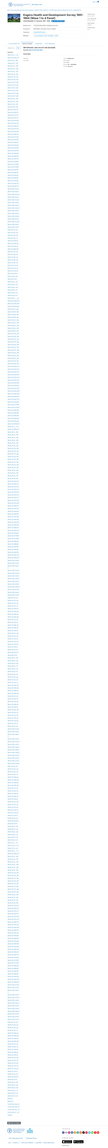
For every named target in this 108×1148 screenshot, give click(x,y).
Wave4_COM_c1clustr (13, 987)
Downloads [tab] (38, 43)
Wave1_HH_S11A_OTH (13, 109)
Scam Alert (38, 1142)
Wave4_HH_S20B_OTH (13, 982)
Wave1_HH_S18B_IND (13, 172)
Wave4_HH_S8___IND (13, 894)
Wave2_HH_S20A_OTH (13, 555)
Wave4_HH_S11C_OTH (13, 911)
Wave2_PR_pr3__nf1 (13, 666)
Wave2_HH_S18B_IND (13, 544)
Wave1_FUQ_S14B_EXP (13, 385)
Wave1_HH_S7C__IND (13, 82)
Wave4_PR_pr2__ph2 (13, 1087)
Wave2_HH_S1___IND (13, 432)
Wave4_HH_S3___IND (13, 861)
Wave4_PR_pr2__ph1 (13, 1085)
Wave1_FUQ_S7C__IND (13, 339)
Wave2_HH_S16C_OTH (13, 530)
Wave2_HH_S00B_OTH (13, 429)
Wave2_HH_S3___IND (13, 437)
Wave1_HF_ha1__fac (13, 229)
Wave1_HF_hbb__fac (13, 262)
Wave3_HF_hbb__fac (13, 712)
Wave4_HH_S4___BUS (13, 864)
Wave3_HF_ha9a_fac (13, 701)
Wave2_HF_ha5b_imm (13, 611)
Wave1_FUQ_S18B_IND (13, 413)
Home (8, 10)
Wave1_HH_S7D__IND (13, 85)
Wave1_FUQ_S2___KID (13, 320)
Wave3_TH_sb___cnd (13, 845)
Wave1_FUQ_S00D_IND (13, 306)
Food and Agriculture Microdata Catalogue (22, 10)
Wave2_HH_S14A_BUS (13, 511)
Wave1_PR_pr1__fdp (13, 281)
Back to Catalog (14, 1123)
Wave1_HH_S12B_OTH (13, 126)
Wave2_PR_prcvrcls (13, 671)
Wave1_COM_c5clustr (13, 219)
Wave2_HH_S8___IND (13, 470)
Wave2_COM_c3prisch (13, 578)
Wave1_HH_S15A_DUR (13, 150)
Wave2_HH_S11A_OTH (13, 481)
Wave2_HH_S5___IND (13, 443)
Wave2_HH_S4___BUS (13, 440)
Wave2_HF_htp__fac (13, 649)
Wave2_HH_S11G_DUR (13, 492)
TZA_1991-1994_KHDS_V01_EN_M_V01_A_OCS (60, 10)
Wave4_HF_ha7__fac (13, 1044)
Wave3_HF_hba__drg (13, 709)
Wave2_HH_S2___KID (13, 434)
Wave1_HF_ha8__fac (13, 254)
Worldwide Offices (31, 1138)
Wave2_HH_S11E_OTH (13, 489)
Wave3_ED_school (12, 823)
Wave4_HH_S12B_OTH (13, 922)
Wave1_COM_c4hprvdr (13, 216)
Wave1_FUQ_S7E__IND (13, 344)
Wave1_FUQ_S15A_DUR (13, 391)
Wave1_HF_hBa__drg (13, 260)
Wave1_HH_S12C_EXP (13, 128)
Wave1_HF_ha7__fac (13, 251)
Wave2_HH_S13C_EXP (13, 508)
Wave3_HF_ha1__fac (13, 674)
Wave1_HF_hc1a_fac (13, 265)
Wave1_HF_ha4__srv (13, 238)
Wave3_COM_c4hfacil (13, 749)
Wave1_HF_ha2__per (13, 232)
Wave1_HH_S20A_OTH (13, 183)
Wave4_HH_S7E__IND (13, 883)
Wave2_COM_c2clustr (13, 570)
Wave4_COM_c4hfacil (13, 1008)
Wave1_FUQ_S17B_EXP (13, 402)
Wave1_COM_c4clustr (13, 210)
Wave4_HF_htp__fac (13, 1074)
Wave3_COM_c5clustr (13, 755)
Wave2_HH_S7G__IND (13, 464)
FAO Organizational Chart (16, 1138)
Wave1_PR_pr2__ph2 (13, 287)
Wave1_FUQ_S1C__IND (13, 311)
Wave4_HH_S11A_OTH (13, 905)
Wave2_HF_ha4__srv (13, 606)
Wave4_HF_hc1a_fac (13, 1063)
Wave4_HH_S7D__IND (13, 881)
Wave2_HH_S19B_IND (13, 549)
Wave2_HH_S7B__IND (13, 451)
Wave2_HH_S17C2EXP (13, 538)
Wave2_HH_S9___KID (13, 475)
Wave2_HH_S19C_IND (13, 552)
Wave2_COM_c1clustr (13, 563)
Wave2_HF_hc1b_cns (13, 641)
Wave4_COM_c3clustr (13, 1000)
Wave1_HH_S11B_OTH (13, 112)
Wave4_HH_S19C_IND (13, 976)
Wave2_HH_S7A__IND (13, 448)
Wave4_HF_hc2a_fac (13, 1068)
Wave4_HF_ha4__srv (13, 1030)
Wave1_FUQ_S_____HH (13, 298)
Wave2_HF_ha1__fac (13, 597)
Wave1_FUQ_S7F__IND (13, 347)
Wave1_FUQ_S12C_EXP (13, 380)
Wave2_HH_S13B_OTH (13, 505)
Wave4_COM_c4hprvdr (14, 1011)
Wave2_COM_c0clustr (13, 560)
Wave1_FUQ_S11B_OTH (13, 366)
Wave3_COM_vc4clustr (14, 763)
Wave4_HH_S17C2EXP (13, 963)
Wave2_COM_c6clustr (13, 592)
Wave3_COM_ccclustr (13, 760)
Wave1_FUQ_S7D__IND (13, 341)
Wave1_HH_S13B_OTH (13, 134)
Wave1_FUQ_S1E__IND (13, 317)
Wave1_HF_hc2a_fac (13, 270)
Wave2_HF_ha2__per (13, 600)
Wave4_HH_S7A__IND (13, 872)
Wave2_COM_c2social (13, 573)
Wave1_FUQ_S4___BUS (13, 325)
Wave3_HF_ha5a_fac (13, 685)
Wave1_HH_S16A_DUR (13, 153)
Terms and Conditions (27, 1142)
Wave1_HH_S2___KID (13, 63)
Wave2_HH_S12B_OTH (13, 497)
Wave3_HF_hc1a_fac (13, 715)
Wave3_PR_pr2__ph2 (13, 831)
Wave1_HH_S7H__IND (13, 96)
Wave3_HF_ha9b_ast (13, 704)
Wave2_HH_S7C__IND (13, 453)
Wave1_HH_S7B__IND (13, 79)
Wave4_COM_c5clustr (13, 1014)
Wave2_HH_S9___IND (13, 473)
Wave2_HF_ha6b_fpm (13, 617)
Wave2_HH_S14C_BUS (13, 516)
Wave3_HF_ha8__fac (13, 698)
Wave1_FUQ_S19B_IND (13, 418)
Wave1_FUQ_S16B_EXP (13, 396)
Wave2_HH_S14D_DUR (13, 519)
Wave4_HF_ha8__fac (13, 1046)
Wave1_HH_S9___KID (13, 104)
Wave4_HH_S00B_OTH (13, 853)
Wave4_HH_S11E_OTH (13, 913)
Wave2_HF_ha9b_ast (13, 627)
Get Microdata (58, 21)
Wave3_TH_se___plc (13, 848)
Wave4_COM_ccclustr (13, 1019)
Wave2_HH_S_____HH (13, 426)
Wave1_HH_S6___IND (13, 74)
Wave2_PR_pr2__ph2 (13, 663)
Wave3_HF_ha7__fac (13, 696)
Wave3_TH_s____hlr (13, 842)
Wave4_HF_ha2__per (13, 1024)
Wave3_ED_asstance (13, 820)
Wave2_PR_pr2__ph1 (13, 660)
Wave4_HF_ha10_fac (13, 1055)
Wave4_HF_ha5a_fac (13, 1033)
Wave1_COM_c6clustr (13, 224)
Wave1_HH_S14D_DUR (13, 147)
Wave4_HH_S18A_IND (13, 965)
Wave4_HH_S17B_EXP (13, 957)
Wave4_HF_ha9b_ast (13, 1052)
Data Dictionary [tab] (27, 43)
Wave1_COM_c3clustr (13, 202)
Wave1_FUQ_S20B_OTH (14, 423)
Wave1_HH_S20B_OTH (13, 186)
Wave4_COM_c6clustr (13, 1016)
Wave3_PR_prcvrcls (13, 840)
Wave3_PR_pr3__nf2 (13, 837)
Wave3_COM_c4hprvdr (14, 752)
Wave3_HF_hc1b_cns (13, 718)
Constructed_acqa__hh (14, 1104)
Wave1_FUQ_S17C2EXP (13, 407)
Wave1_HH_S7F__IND (13, 90)
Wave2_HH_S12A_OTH (13, 495)
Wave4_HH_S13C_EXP (13, 932)
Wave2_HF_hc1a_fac (13, 638)
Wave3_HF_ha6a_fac (13, 690)
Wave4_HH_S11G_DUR (13, 916)
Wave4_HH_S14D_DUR (13, 943)
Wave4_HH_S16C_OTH (13, 954)
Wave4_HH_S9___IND (13, 897)
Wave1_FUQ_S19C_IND (13, 421)
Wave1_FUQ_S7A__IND (13, 333)
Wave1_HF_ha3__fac (13, 235)
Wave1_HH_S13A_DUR (13, 131)
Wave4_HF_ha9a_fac (13, 1049)
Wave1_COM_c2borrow (14, 194)
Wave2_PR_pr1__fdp (13, 657)
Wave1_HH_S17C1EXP (13, 164)
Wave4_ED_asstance (13, 1076)
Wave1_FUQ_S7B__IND (13, 336)
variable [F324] (77, 10)
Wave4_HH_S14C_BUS (13, 941)
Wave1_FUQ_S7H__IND (13, 352)
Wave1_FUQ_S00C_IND (13, 303)
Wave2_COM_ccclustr (13, 595)
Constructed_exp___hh (13, 1109)
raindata (10, 1115)
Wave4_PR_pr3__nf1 (13, 1090)
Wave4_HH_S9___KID (13, 900)
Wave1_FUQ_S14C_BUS (13, 388)
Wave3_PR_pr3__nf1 (13, 834)
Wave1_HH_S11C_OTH (13, 115)
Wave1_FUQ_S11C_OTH (13, 369)
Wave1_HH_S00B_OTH (13, 57)
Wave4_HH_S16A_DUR (13, 949)
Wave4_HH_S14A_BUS (13, 935)
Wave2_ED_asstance (13, 652)
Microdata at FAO (37, 4)
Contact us (16, 1142)
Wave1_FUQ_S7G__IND (13, 350)
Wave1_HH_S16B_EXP (13, 156)
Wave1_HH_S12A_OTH (13, 123)
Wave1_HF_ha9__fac (13, 257)
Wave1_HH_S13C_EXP (13, 137)
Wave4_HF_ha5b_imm (13, 1035)
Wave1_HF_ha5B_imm (13, 243)
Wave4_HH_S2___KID (13, 859)
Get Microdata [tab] (50, 43)
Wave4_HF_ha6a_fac (13, 1038)
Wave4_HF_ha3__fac (13, 1027)
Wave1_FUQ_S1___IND (13, 309)
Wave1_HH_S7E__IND (13, 87)
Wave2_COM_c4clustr (13, 581)
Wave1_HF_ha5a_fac (13, 240)
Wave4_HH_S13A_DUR (13, 927)
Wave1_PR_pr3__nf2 (13, 292)
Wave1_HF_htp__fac (13, 276)
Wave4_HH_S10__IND (13, 902)
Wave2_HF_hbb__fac (13, 636)
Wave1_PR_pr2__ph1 (13, 284)
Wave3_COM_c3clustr (13, 744)
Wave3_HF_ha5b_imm (13, 688)
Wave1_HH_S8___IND (13, 98)
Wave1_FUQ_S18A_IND (13, 410)
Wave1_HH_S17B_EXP (13, 161)
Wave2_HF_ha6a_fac (13, 614)
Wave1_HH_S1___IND (13, 60)
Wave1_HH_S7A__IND (13, 76)
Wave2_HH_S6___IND (13, 445)
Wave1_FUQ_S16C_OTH (13, 399)
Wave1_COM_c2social (13, 199)
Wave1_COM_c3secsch (14, 208)
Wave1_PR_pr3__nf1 (13, 290)
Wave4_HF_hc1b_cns (13, 1065)
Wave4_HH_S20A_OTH (13, 979)
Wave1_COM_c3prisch (13, 205)
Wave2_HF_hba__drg (13, 633)
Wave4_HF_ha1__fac (13, 1022)
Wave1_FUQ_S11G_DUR (13, 374)
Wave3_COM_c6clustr (13, 758)
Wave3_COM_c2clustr (13, 739)
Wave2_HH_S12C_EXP (13, 500)
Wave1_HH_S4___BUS (13, 68)
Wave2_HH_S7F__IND (13, 462)
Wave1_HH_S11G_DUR (13, 120)
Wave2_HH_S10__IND (13, 478)
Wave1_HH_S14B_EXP (13, 142)
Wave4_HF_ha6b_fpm (13, 1041)
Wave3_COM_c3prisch (13, 747)
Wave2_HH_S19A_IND (13, 546)
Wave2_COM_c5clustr (13, 589)
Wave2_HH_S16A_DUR (13, 525)
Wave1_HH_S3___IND (13, 66)
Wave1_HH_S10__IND (13, 107)
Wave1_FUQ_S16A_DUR (13, 393)
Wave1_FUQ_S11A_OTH (13, 363)
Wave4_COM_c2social (13, 997)
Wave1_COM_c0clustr (13, 189)
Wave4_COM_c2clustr (13, 994)
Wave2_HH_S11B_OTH (13, 484)
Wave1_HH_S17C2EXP (13, 167)
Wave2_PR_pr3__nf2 (13, 668)
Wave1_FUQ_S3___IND (13, 322)
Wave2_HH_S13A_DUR (13, 503)
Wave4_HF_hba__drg (13, 1057)
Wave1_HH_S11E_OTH (13, 118)
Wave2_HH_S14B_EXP (13, 514)
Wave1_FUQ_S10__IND (13, 361)
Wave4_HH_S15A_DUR (13, 946)
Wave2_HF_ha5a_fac (13, 608)
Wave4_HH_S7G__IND (13, 889)
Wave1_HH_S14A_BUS (13, 139)
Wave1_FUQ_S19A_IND (13, 415)
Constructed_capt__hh (13, 1106)
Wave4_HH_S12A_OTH (13, 919)
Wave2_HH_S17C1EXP (13, 535)
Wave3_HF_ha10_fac (13, 707)
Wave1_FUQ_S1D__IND (13, 314)
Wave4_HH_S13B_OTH (13, 930)
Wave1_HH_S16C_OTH (13, 158)
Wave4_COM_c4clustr (13, 1005)
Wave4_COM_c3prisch (13, 1003)
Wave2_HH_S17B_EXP (13, 533)
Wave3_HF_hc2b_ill (13, 723)
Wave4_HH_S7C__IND (13, 878)
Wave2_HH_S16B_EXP (13, 527)
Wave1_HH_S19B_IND (13, 178)
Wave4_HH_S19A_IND (13, 971)
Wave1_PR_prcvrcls (13, 295)
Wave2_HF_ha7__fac (13, 619)
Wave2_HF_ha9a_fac (13, 625)
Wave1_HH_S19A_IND (13, 175)
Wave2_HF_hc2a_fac (13, 644)
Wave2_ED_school (12, 655)
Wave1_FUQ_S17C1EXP (13, 404)
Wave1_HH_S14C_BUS (13, 145)
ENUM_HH (10, 1098)
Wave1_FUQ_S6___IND (13, 331)
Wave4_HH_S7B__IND (13, 875)
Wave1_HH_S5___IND (13, 71)
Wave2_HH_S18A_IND (13, 541)
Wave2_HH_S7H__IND (13, 467)
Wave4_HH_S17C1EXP (13, 960)
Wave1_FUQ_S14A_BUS (13, 382)
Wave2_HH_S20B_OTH (13, 557)
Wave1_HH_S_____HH (13, 55)
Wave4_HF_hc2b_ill (13, 1071)
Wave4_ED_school (12, 1079)
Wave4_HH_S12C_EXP (13, 924)
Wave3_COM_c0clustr (13, 729)
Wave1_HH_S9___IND (13, 101)
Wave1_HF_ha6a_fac (13, 246)
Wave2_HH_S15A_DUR (13, 522)
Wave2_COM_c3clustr (13, 576)
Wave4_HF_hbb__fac (13, 1060)
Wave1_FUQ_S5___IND (13, 328)
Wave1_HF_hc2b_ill (12, 273)
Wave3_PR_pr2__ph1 (13, 829)
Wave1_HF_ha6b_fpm (13, 249)
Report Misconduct (49, 1142)
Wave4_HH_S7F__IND (13, 886)
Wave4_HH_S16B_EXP (13, 952)
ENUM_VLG (10, 1101)
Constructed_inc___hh (13, 1112)
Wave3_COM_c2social (13, 741)
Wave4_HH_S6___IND (13, 870)
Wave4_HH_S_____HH (13, 851)
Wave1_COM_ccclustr (13, 227)
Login (93, 2)
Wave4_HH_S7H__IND (13, 892)
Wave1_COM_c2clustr (13, 197)
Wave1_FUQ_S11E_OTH (13, 372)
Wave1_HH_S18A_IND (13, 169)
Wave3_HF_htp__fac (13, 726)
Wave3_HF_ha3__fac (13, 679)
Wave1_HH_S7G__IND (13, 93)
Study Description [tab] (14, 43)
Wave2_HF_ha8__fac (13, 622)
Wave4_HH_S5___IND (13, 867)
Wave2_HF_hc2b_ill (13, 647)
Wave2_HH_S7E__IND (13, 459)
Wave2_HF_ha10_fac (13, 630)
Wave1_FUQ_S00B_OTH (14, 301)
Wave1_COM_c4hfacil (13, 213)
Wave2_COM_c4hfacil (13, 584)
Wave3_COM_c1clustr (13, 731)
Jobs (9, 1142)
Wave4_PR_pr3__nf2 (13, 1093)
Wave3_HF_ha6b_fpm (13, 693)
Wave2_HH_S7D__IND (13, 456)
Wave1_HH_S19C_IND (13, 180)
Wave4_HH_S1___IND (13, 856)
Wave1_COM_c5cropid (13, 221)
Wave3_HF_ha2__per (13, 677)
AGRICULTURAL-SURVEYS (41, 10)
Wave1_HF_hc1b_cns (13, 268)
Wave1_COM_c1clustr (13, 191)
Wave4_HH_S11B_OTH (13, 908)
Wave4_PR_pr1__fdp (13, 1082)
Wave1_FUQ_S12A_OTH (13, 377)
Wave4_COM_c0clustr (13, 984)
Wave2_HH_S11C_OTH (13, 486)
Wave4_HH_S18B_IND (13, 968)
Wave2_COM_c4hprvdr (14, 586)
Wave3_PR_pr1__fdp (13, 826)
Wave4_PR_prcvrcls (13, 1096)
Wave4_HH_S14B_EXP (13, 938)
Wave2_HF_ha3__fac (13, 603)
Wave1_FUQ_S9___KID (13, 358)
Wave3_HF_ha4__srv (13, 682)
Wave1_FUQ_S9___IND (13, 355)
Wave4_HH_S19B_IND (13, 973)
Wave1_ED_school (12, 279)
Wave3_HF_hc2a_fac (13, 720)
